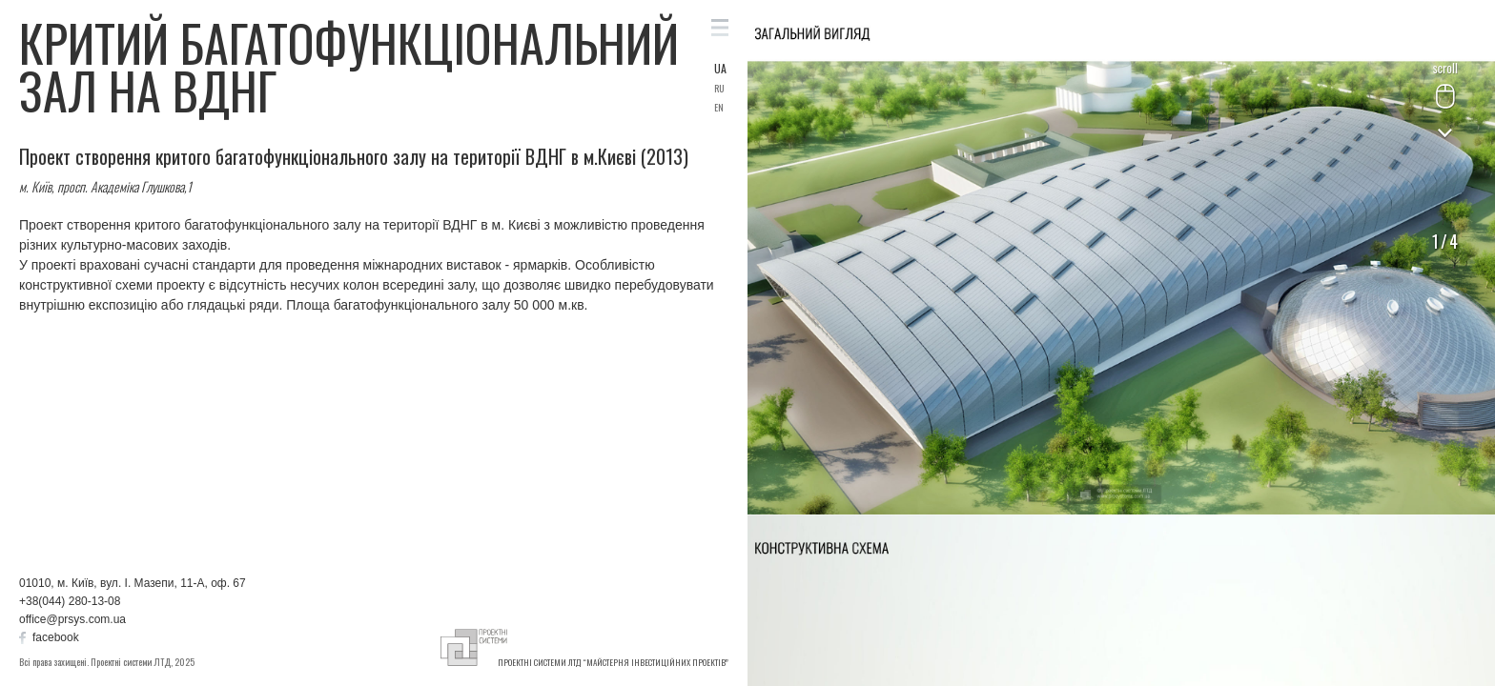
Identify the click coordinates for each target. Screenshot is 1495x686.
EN (719, 107)
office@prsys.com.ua (72, 619)
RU (719, 88)
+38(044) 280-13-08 (69, 601)
